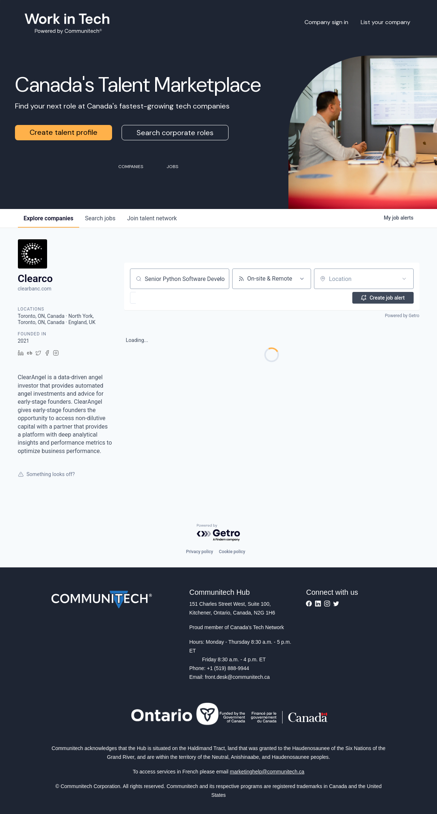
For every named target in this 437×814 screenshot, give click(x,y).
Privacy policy (199, 551)
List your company (385, 22)
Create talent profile (63, 132)
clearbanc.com (34, 289)
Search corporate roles (175, 132)
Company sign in (326, 22)
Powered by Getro (402, 315)
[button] (154, 298)
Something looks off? (46, 474)
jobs (100, 218)
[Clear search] (220, 279)
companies (48, 218)
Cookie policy (232, 551)
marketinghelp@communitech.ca (267, 772)
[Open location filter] (404, 279)
